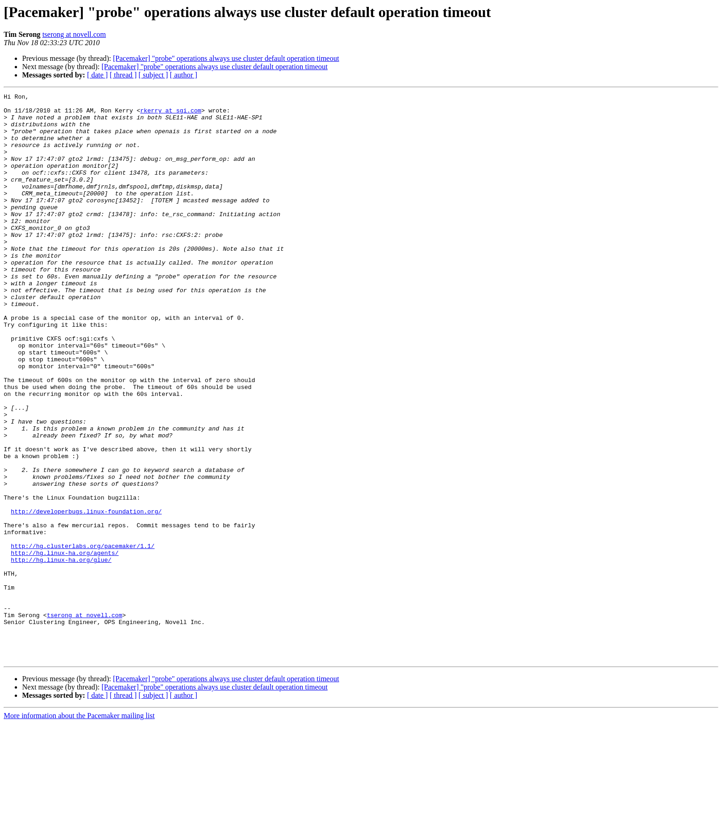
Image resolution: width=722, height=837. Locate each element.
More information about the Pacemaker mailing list (79, 829)
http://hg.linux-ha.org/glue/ (61, 653)
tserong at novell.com (74, 34)
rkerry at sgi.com (170, 114)
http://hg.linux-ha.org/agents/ (65, 645)
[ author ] (184, 75)
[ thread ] (123, 75)
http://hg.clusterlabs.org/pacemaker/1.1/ (83, 637)
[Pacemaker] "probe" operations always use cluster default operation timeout (226, 58)
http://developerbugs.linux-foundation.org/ (86, 595)
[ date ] (97, 75)
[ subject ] (153, 75)
